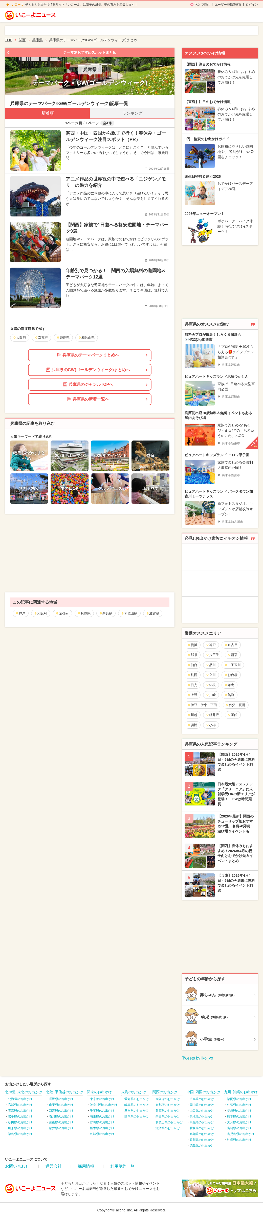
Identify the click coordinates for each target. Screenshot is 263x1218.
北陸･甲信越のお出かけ (64, 1092)
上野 (192, 695)
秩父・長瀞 (235, 705)
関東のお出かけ (99, 1092)
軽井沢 (212, 715)
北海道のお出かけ (20, 1099)
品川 (211, 665)
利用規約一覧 (122, 1166)
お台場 (230, 675)
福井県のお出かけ (61, 1128)
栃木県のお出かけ (102, 1128)
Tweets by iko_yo (197, 1058)
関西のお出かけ (164, 1092)
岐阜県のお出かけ (136, 1105)
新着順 (47, 113)
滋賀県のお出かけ (168, 1128)
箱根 (211, 685)
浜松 (192, 725)
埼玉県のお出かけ (102, 1116)
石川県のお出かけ (61, 1116)
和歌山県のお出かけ (169, 1122)
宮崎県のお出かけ (239, 1128)
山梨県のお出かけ (61, 1105)
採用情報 (86, 1166)
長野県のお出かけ (61, 1099)
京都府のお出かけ (168, 1105)
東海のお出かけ (133, 1092)
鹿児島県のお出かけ (240, 1134)
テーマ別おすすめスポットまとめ (89, 52)
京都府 (62, 613)
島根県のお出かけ (202, 1122)
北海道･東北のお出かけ (23, 1092)
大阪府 (40, 613)
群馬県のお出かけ (102, 1122)
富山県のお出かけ (61, 1122)
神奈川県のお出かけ (103, 1105)
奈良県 (105, 613)
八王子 (212, 655)
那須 (192, 655)
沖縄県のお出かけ (239, 1140)
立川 (211, 675)
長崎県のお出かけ (239, 1110)
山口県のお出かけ (202, 1110)
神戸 (20, 613)
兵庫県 (84, 613)
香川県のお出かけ (202, 1140)
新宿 (232, 655)
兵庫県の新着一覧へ (88, 399)
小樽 (211, 725)
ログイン (252, 4)
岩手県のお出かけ (20, 1116)
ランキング (132, 113)
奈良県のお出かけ (168, 1116)
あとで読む (202, 4)
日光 (192, 685)
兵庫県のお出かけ (168, 1110)
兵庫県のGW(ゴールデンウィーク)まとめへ (88, 369)
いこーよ (17, 4)
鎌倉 (229, 685)
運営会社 (54, 1166)
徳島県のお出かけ (202, 1145)
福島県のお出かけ (20, 1134)
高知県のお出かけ (202, 1134)
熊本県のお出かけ (239, 1116)
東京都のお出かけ (102, 1099)
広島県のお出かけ (202, 1099)
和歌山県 (129, 613)
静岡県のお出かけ (136, 1116)
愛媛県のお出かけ (202, 1128)
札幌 (192, 675)
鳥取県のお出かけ (202, 1116)
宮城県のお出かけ (20, 1105)
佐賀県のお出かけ (239, 1105)
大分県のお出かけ (239, 1122)
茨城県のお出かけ (102, 1134)
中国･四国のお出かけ (203, 1092)
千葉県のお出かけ (102, 1110)
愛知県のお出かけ (136, 1099)
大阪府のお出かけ (168, 1099)
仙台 (192, 665)
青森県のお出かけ (20, 1110)
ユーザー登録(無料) (228, 4)
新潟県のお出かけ (61, 1110)
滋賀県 (152, 613)
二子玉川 (232, 665)
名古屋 (230, 645)
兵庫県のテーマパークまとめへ (88, 355)
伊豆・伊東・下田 (202, 705)
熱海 (229, 695)
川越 (192, 715)
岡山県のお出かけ (202, 1105)
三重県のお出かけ (136, 1110)
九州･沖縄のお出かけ (241, 1092)
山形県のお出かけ (20, 1128)
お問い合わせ (17, 1166)
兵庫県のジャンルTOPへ (88, 384)
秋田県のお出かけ (20, 1122)
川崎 (211, 695)
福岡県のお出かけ (239, 1099)
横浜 (192, 645)
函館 (232, 715)
